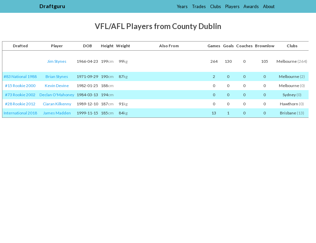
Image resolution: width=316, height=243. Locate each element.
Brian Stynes (57, 76)
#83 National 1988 (20, 76)
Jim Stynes (56, 61)
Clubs (215, 6)
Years (182, 6)
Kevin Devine (57, 85)
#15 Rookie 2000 (20, 85)
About (269, 6)
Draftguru (52, 6)
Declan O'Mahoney (56, 94)
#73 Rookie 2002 (20, 94)
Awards (251, 6)
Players (232, 6)
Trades (199, 6)
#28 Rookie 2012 (20, 103)
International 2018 (20, 112)
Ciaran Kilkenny (57, 103)
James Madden (57, 112)
